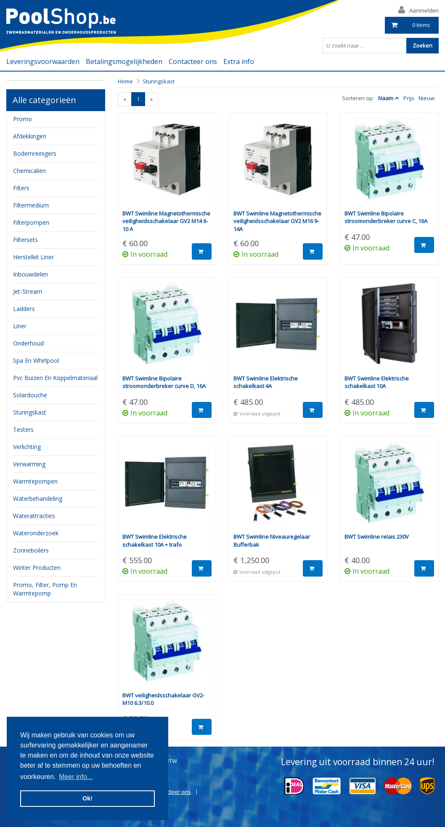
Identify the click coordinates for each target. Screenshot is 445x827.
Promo (22, 119)
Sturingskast (159, 81)
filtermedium (31, 205)
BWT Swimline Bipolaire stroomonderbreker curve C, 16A (385, 217)
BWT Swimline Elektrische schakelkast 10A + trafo (154, 540)
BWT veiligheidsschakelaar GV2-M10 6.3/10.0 (163, 699)
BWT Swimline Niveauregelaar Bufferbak (271, 540)
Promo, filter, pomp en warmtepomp (45, 589)
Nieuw (426, 98)
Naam (385, 98)
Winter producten (37, 568)
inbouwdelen (30, 274)
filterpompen (31, 222)
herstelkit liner (33, 257)
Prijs (408, 98)
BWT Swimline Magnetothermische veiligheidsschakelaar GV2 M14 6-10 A (166, 221)
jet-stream (27, 291)
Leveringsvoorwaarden (42, 61)
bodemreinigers (34, 153)
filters (21, 188)
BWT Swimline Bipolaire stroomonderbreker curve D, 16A (164, 382)
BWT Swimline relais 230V (376, 536)
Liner (19, 326)
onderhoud (28, 343)
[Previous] (125, 99)
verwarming (29, 464)
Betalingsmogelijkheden (124, 61)
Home (125, 81)
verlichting (27, 447)
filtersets (25, 240)
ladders (24, 309)
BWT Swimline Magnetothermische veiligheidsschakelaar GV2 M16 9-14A (277, 221)
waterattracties (34, 516)
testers (23, 429)
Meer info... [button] (76, 776)
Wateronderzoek (35, 533)
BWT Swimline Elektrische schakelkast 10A (376, 382)
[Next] (151, 99)
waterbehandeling (37, 499)
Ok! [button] (87, 798)
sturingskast (29, 412)
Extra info (238, 61)
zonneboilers (31, 550)
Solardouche (30, 395)
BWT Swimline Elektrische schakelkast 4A (265, 382)
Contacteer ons (193, 61)
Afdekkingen (29, 136)
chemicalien (29, 171)
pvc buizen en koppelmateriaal (55, 378)
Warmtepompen (35, 481)
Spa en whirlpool (36, 360)
